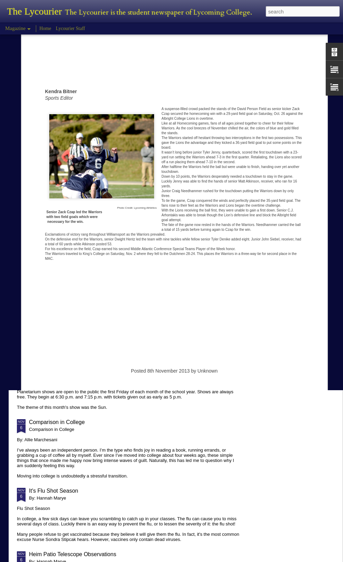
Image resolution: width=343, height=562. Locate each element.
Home (45, 28)
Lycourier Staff (70, 28)
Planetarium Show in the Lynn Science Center (85, 359)
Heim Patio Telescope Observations (72, 554)
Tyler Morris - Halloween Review (68, 247)
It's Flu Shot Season (53, 491)
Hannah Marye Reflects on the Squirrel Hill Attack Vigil (95, 305)
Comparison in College (57, 422)
